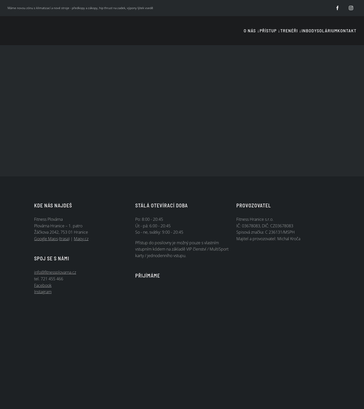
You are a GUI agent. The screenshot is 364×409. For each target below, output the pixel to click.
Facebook (43, 285)
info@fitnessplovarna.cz (55, 272)
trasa (64, 238)
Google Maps (46, 238)
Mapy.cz (81, 238)
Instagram (43, 291)
